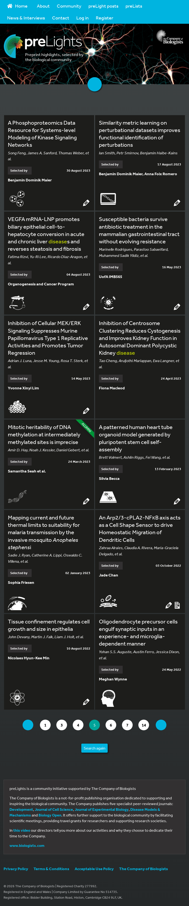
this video (21, 830)
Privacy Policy (16, 868)
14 (145, 725)
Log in (82, 17)
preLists (134, 6)
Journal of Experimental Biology (102, 809)
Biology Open (50, 815)
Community (69, 6)
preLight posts (103, 6)
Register (104, 17)
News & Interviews (26, 17)
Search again (94, 748)
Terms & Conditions (51, 868)
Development (21, 809)
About (43, 6)
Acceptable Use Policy (94, 868)
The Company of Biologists (143, 868)
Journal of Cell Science (54, 809)
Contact (60, 17)
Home (17, 6)
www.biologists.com (27, 845)
